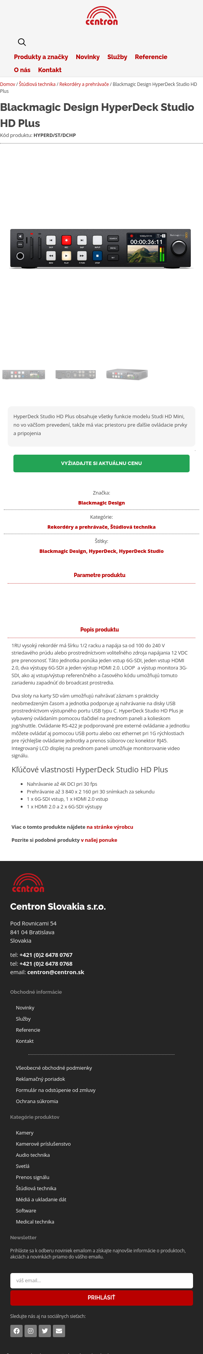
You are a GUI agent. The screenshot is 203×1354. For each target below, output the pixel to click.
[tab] (100, 630)
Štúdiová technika (37, 84)
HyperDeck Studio (141, 551)
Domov (7, 84)
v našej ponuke (99, 839)
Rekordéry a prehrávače (84, 84)
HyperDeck (102, 551)
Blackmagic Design (101, 502)
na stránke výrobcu (110, 826)
